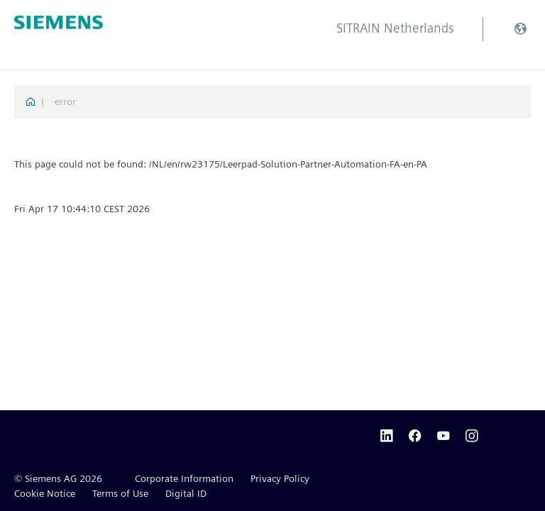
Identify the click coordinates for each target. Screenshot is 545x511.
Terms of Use (120, 493)
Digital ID (186, 493)
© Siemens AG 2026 (58, 478)
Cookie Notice (44, 493)
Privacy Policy (280, 478)
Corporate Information (184, 478)
